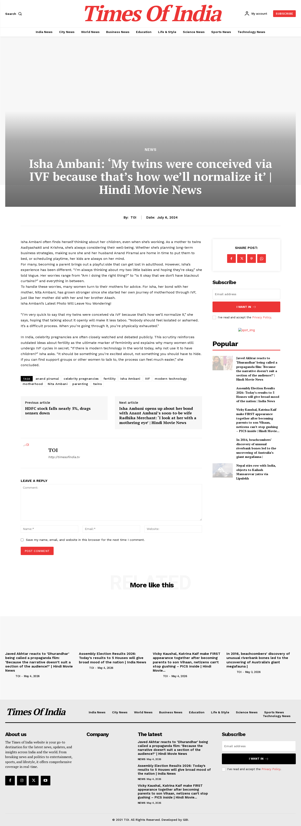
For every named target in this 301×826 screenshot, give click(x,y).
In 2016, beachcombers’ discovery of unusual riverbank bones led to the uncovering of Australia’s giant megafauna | (256, 448)
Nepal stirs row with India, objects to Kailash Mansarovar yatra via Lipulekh (256, 471)
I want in (246, 307)
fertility (110, 378)
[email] (247, 294)
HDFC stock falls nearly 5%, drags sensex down (58, 411)
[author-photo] (10, 676)
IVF (147, 378)
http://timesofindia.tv (64, 457)
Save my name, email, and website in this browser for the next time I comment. (85, 539)
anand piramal (47, 378)
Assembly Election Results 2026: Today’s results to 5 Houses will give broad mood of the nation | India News (257, 394)
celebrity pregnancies (81, 378)
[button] (14, 13)
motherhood (33, 384)
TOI (133, 217)
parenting (80, 384)
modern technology (171, 378)
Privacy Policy (261, 317)
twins (97, 384)
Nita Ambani (58, 384)
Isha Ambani (130, 378)
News (150, 150)
